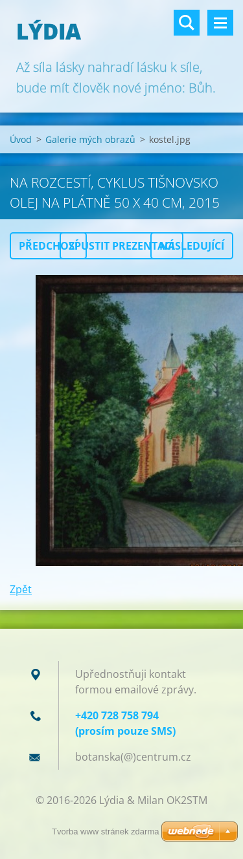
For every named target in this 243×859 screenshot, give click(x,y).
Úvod (21, 139)
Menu (220, 23)
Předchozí (48, 246)
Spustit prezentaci (121, 246)
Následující (191, 246)
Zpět (21, 589)
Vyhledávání (187, 23)
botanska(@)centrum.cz (133, 757)
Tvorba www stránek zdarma (105, 831)
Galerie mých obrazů (90, 139)
